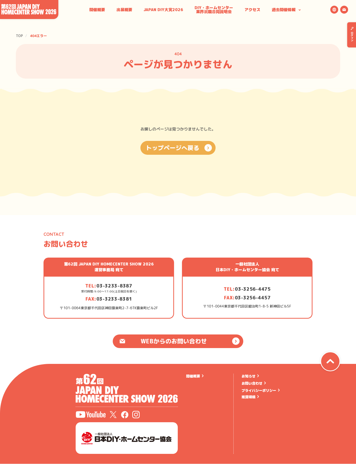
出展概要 (124, 10)
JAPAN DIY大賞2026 (163, 10)
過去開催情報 (283, 10)
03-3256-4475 (253, 289)
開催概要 (97, 10)
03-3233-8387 (114, 286)
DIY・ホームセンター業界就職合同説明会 (214, 10)
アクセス (252, 10)
